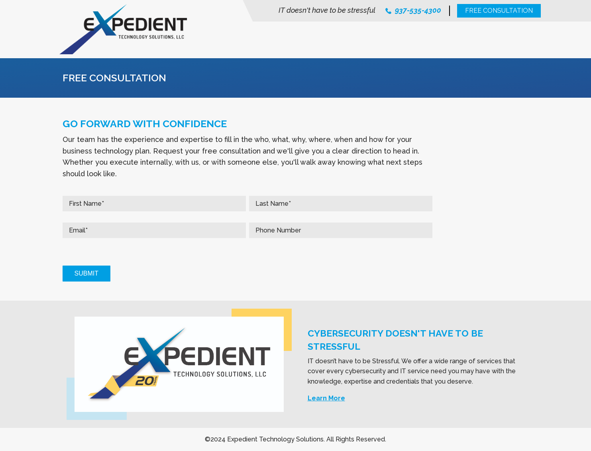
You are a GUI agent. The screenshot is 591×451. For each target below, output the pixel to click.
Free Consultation (499, 10)
